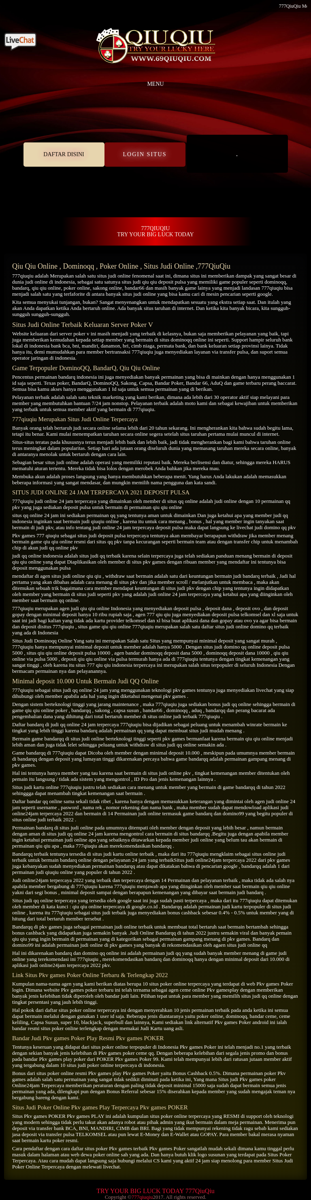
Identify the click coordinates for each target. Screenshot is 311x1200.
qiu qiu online (46, 288)
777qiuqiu (23, 276)
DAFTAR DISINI (63, 154)
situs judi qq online (72, 690)
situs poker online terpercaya (89, 1010)
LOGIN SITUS (145, 154)
